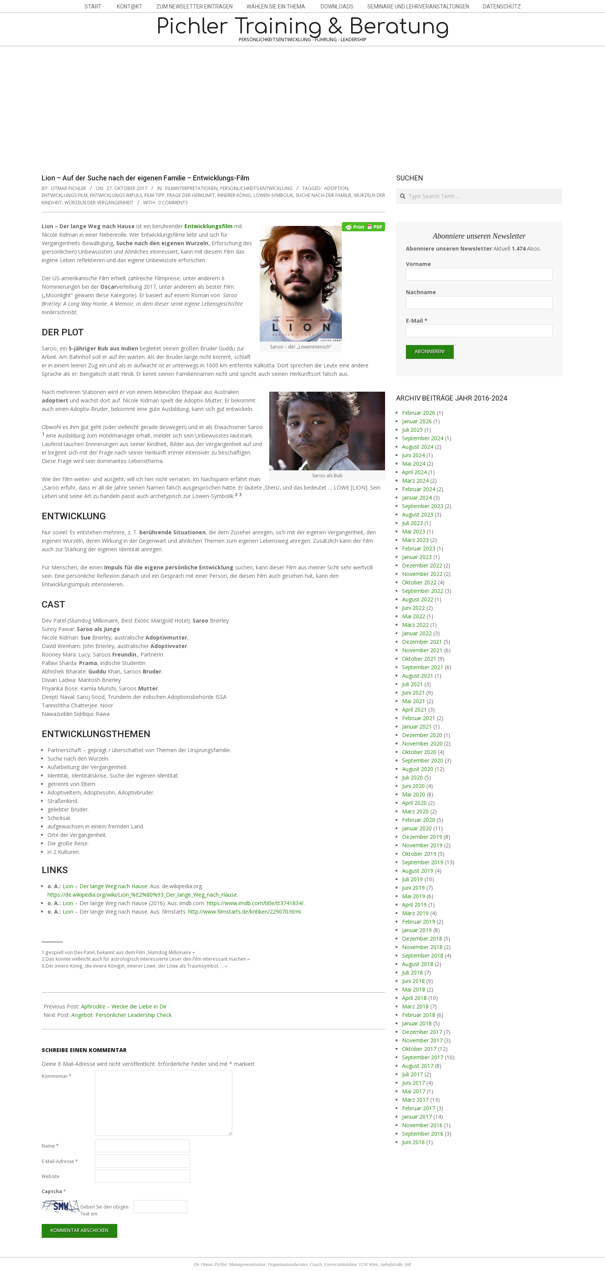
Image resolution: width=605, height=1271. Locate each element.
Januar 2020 (417, 828)
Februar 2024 (418, 489)
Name (50, 1146)
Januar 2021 (417, 726)
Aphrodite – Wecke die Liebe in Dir (124, 1006)
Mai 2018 (413, 989)
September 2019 (422, 862)
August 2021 (417, 675)
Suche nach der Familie (324, 195)
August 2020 (417, 769)
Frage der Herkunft (191, 195)
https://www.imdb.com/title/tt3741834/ (255, 903)
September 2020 (422, 760)
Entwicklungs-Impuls (116, 195)
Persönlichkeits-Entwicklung (256, 188)
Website (50, 1176)
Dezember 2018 (422, 938)
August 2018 (417, 964)
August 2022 (417, 599)
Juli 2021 (412, 684)
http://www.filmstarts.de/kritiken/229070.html (244, 911)
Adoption (336, 188)
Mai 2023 (413, 531)
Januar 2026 (417, 421)
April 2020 (414, 802)
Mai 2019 (413, 896)
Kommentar (56, 1076)
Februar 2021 (418, 718)
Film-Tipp (154, 195)
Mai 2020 (413, 794)
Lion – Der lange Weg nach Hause (105, 886)
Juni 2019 (413, 887)
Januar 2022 (417, 633)
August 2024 (417, 446)
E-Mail (417, 320)
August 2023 (417, 514)
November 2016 (422, 1125)
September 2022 (422, 590)
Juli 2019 (412, 879)
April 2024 (414, 472)
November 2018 (422, 947)
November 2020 (422, 743)
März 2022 (415, 624)
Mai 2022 (413, 616)
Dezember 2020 (422, 735)
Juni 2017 (413, 1082)
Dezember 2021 (422, 641)
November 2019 (422, 845)
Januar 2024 (417, 497)
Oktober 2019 (419, 853)
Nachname (421, 292)
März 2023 (415, 540)
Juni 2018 (413, 981)
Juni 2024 (413, 455)
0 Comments (173, 202)
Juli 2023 (412, 523)
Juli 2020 (412, 777)
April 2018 (414, 998)
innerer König (234, 195)
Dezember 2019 (422, 836)
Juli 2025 (412, 429)
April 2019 (414, 904)
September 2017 (422, 1057)
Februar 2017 (418, 1108)
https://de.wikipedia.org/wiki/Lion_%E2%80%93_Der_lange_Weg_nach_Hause (142, 894)
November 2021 (422, 650)
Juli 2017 (412, 1074)
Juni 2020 (413, 786)
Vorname (418, 264)
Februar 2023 (418, 548)
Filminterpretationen (191, 188)
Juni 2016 (413, 1142)
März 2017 (415, 1099)
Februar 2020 (418, 819)
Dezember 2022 (422, 565)
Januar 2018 (417, 1023)
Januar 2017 (417, 1116)
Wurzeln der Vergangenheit (99, 202)
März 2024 (415, 480)
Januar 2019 (417, 930)
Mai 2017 (413, 1091)
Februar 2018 (418, 1014)
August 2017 (417, 1065)
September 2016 (422, 1133)
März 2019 (415, 913)
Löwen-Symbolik (273, 195)
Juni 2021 (413, 692)
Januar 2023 (417, 557)
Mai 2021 (413, 701)
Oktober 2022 (419, 582)
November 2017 (422, 1040)
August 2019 (417, 870)
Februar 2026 (418, 412)
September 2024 (422, 438)
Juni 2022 (413, 607)
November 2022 (422, 573)
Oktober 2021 (419, 658)
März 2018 (415, 1006)
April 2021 (414, 709)
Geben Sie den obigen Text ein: (104, 1210)
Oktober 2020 (419, 752)
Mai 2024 (413, 463)
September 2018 (422, 955)
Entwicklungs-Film (65, 195)
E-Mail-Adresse (60, 1161)
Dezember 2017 (422, 1031)
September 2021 (422, 667)
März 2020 (415, 811)
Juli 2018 (412, 972)
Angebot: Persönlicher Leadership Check (121, 1014)
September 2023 (422, 506)
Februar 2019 (418, 921)
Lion (68, 903)
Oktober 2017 (419, 1048)
